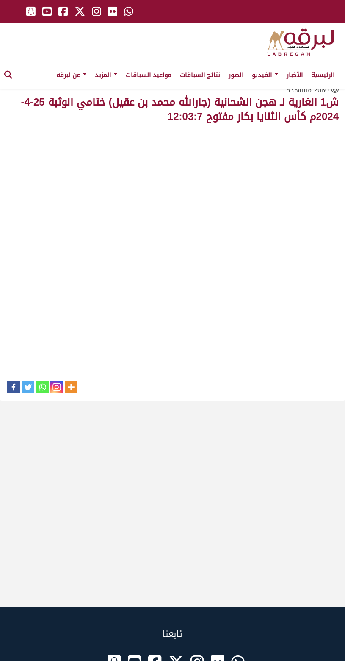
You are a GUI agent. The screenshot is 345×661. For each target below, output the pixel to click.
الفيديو (265, 75)
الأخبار (295, 75)
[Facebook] (13, 387)
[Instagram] (56, 387)
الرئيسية (322, 75)
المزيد (106, 75)
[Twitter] (28, 387)
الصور (236, 75)
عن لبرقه (71, 75)
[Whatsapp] (42, 387)
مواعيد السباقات (148, 75)
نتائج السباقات (200, 75)
